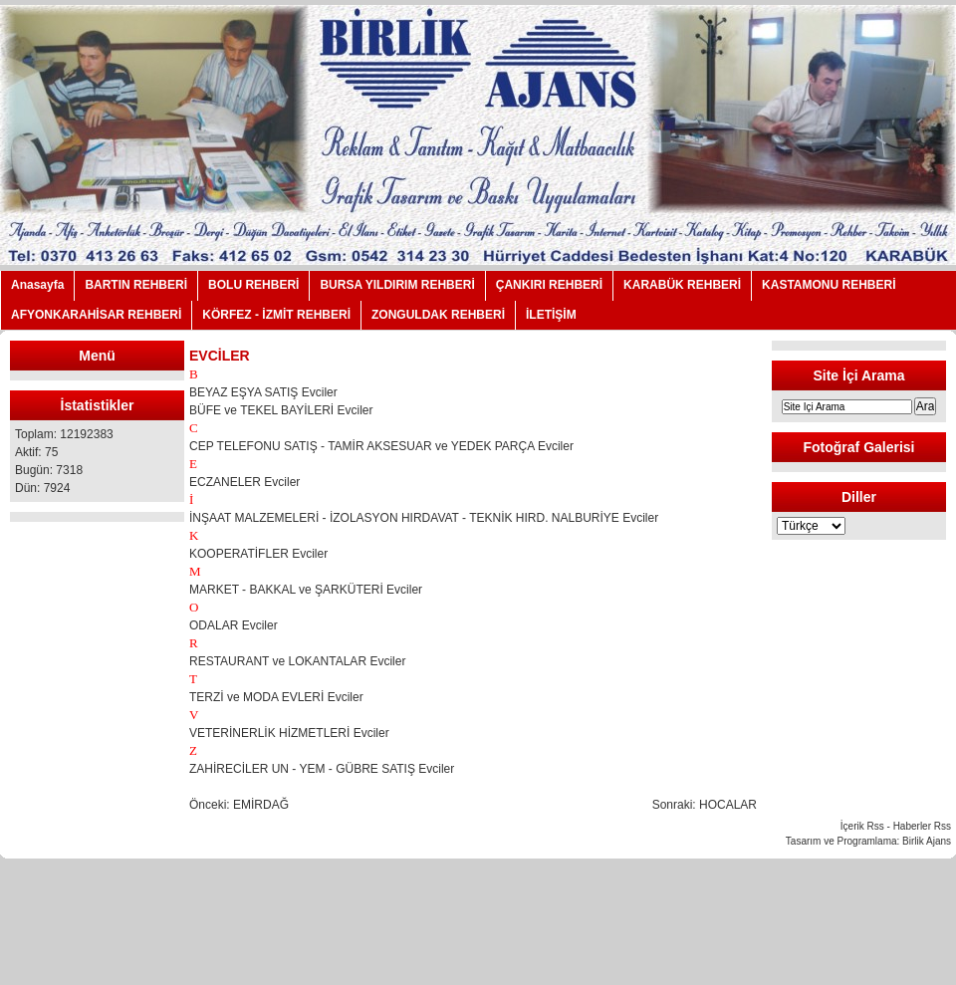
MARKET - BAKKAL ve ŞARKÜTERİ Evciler (305, 590)
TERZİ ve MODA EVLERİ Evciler (276, 697)
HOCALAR (728, 805)
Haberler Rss (922, 826)
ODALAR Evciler (233, 625)
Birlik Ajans (926, 841)
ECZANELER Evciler (244, 482)
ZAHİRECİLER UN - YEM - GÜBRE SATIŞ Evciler (321, 769)
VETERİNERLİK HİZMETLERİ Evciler (289, 733)
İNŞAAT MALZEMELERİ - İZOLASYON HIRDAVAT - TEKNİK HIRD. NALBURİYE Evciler (423, 518)
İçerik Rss (862, 826)
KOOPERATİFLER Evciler (258, 554)
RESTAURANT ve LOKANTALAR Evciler (297, 661)
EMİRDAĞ (261, 805)
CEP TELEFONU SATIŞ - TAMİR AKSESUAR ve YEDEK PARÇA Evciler (381, 446)
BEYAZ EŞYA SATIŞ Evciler (263, 392)
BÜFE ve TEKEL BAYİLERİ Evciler (281, 410)
